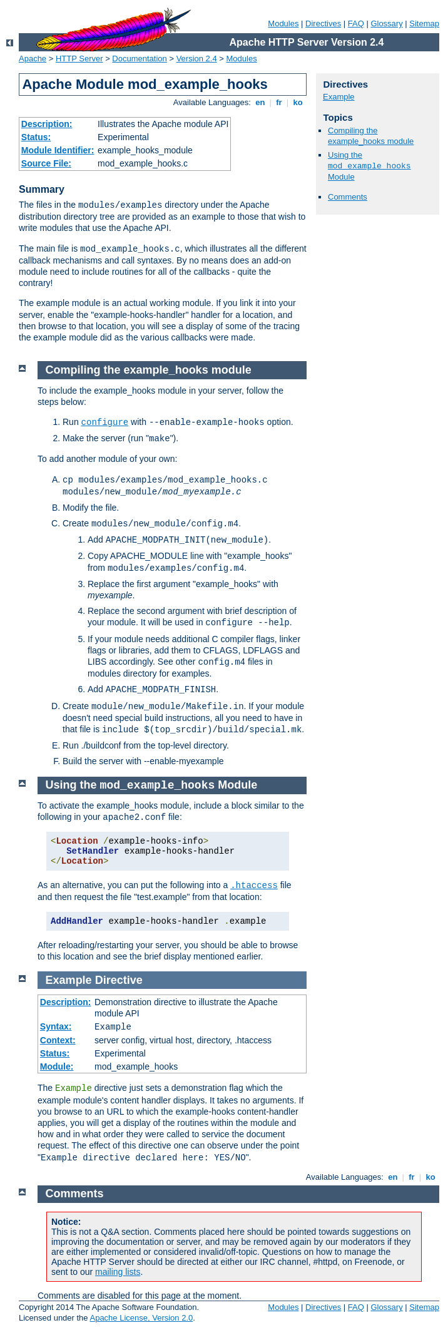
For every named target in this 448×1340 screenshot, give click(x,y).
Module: (57, 1066)
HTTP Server (79, 58)
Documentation (139, 58)
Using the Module (369, 166)
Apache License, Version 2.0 (141, 1317)
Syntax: (56, 1026)
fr (279, 102)
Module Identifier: (57, 150)
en (260, 102)
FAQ (356, 23)
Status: (36, 137)
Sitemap (424, 23)
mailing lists (117, 1272)
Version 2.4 (196, 58)
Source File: (46, 163)
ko (298, 102)
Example (339, 96)
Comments (347, 197)
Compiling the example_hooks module (371, 136)
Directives (323, 23)
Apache (32, 58)
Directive (119, 980)
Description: (47, 124)
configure (105, 422)
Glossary (386, 23)
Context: (58, 1040)
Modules (283, 23)
